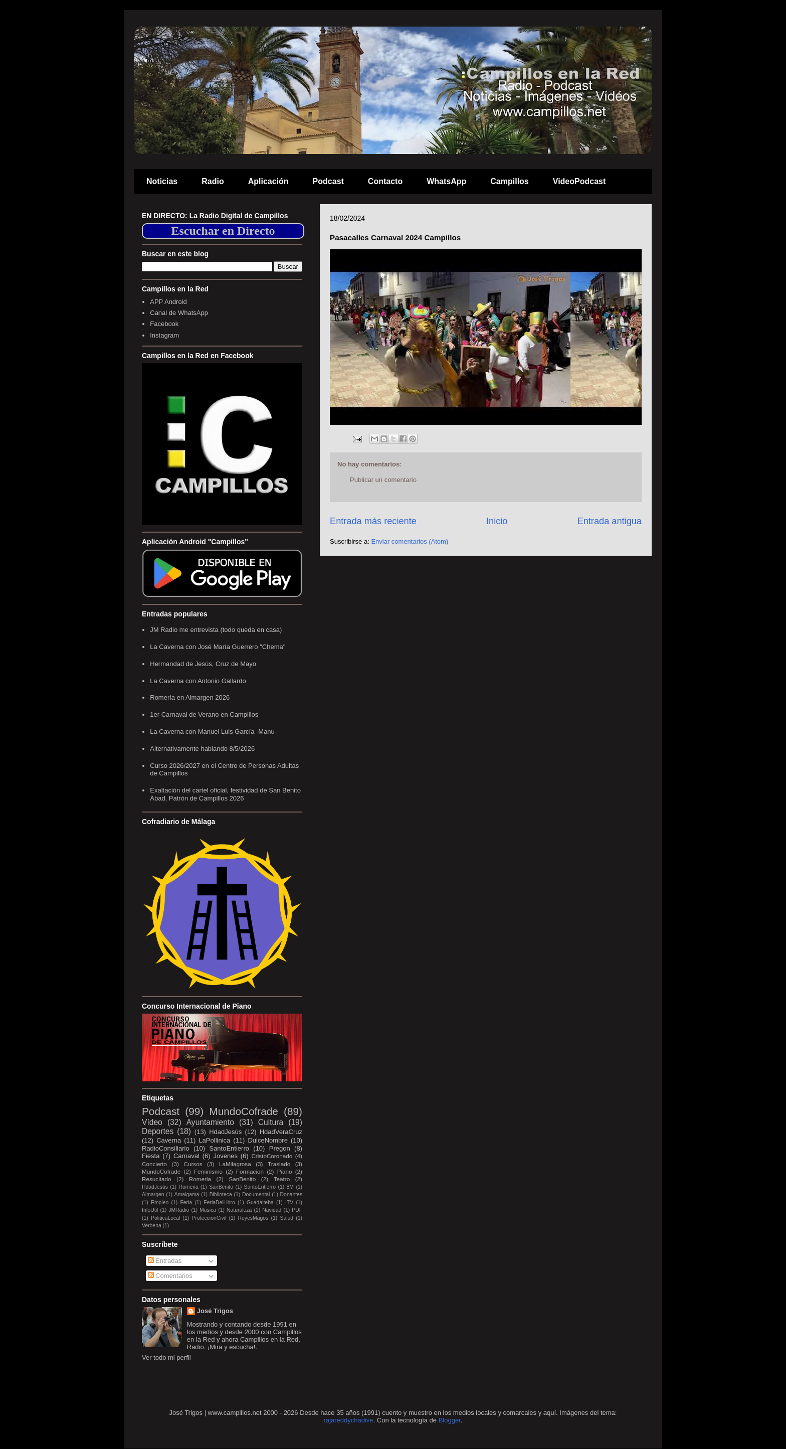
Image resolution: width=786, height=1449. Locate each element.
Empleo (159, 1202)
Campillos (509, 181)
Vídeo (152, 1122)
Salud (286, 1218)
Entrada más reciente (373, 521)
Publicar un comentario (383, 480)
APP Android (168, 301)
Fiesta (150, 1156)
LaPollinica (214, 1140)
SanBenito (242, 1179)
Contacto (385, 181)
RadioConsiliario (165, 1148)
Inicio (496, 521)
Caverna (168, 1140)
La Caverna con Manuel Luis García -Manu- (213, 731)
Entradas (165, 1260)
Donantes (291, 1194)
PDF (297, 1210)
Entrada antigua (609, 521)
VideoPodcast (579, 181)
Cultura (270, 1122)
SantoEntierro (229, 1148)
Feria (186, 1202)
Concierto (154, 1164)
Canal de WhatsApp (179, 312)
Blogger (450, 1420)
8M (290, 1187)
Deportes (157, 1131)
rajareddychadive (348, 1420)
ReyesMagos (253, 1218)
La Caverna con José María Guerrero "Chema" (217, 647)
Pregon (279, 1148)
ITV (289, 1202)
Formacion (250, 1171)
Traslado (279, 1164)
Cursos (192, 1164)
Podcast (328, 181)
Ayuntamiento (210, 1122)
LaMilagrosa (235, 1164)
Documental (256, 1194)
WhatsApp (446, 181)
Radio (213, 181)
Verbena (151, 1225)
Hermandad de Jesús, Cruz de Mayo (203, 664)
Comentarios (170, 1275)
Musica (208, 1210)
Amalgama (187, 1194)
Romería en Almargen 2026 (190, 697)
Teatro (282, 1179)
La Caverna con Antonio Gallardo (198, 681)
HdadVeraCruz (281, 1132)
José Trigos (215, 1311)
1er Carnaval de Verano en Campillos (204, 714)
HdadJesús (225, 1132)
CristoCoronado (271, 1156)
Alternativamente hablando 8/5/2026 (202, 748)
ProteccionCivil (209, 1218)
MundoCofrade (243, 1111)
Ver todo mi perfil (166, 1357)
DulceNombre (267, 1140)
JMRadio (178, 1210)
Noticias (161, 181)
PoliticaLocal (165, 1218)
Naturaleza (239, 1210)
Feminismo (208, 1171)
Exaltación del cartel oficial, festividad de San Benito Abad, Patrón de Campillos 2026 (225, 794)
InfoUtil (150, 1210)
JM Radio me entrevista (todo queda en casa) (216, 629)
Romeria (200, 1179)
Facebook (164, 324)
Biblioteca (221, 1194)
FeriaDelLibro (219, 1202)
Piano (284, 1171)
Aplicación (268, 181)
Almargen (153, 1194)
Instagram (164, 335)
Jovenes (225, 1156)
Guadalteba (260, 1202)
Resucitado (156, 1179)
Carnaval (186, 1156)
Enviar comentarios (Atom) (409, 541)
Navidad (271, 1210)
